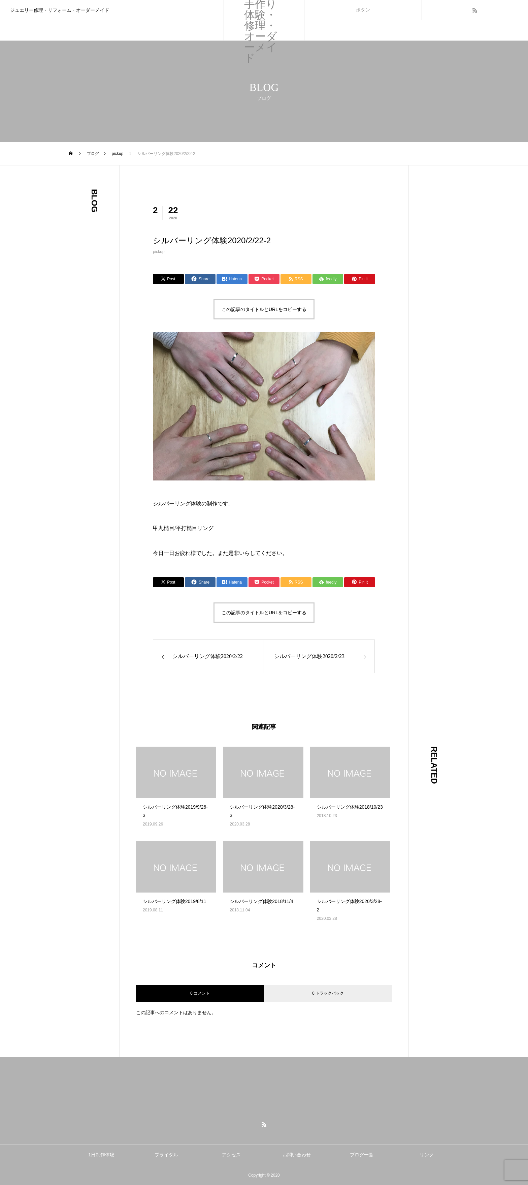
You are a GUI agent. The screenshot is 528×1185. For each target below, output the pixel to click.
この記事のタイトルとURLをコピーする (264, 309)
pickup (159, 251)
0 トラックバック (328, 993)
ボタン (363, 9)
